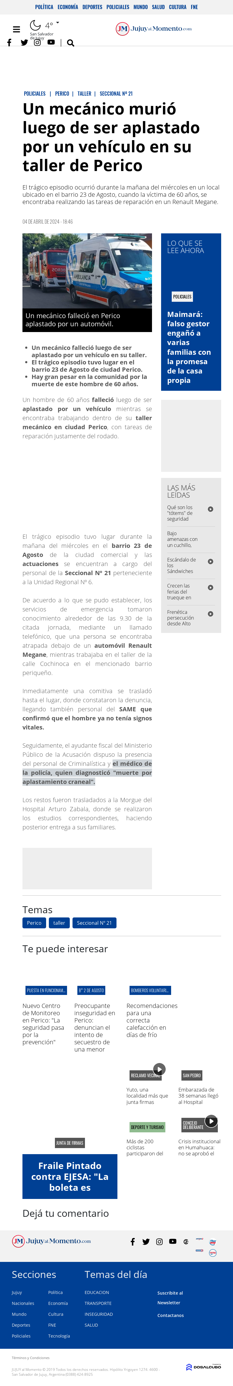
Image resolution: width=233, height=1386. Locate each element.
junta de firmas (69, 1143)
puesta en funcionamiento (49, 990)
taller (59, 923)
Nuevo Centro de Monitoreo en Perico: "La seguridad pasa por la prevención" (43, 1024)
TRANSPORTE (98, 1303)
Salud (158, 7)
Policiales (117, 7)
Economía (68, 7)
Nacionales (23, 1303)
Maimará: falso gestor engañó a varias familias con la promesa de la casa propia (189, 347)
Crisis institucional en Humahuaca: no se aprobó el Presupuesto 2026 (199, 1150)
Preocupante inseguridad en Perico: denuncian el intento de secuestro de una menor (94, 1027)
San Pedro (192, 1075)
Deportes (92, 7)
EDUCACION (97, 1292)
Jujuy (17, 1292)
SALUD (91, 1325)
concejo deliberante (193, 1125)
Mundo (140, 7)
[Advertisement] (87, 868)
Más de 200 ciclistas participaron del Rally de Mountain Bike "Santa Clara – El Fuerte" (147, 1157)
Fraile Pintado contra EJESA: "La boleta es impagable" (70, 1181)
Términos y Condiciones (30, 1357)
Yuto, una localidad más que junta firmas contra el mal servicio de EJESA (147, 1102)
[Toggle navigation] (16, 29)
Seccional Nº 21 (94, 923)
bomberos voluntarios (150, 990)
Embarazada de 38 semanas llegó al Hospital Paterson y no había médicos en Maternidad (198, 1105)
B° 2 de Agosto (91, 990)
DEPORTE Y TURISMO (147, 1127)
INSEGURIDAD (99, 1314)
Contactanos (170, 1315)
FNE (194, 7)
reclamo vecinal (145, 1075)
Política (44, 7)
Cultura (178, 7)
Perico (34, 923)
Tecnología (59, 1336)
